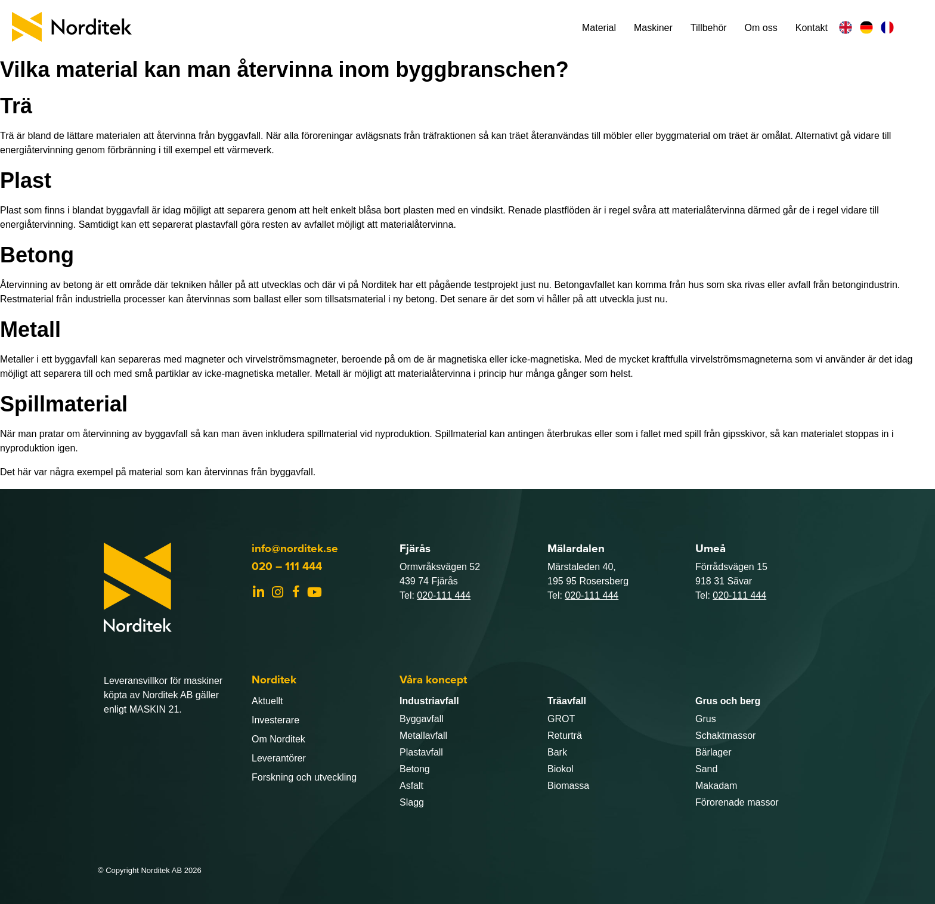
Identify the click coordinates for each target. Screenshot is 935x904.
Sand (706, 769)
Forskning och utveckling (304, 777)
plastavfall (216, 224)
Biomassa (568, 786)
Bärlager (713, 752)
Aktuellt (267, 701)
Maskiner (653, 28)
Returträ (564, 735)
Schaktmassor (725, 735)
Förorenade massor (737, 802)
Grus (705, 719)
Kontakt (811, 28)
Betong (415, 769)
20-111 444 (594, 595)
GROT (561, 719)
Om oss (761, 28)
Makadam (716, 786)
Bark (557, 752)
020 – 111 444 (287, 566)
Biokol (560, 769)
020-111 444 (443, 595)
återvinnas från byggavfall (258, 472)
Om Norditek (278, 739)
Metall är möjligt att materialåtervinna (392, 374)
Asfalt (411, 786)
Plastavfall (421, 752)
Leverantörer (279, 758)
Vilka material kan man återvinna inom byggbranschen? (284, 69)
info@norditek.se (295, 548)
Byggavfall (422, 719)
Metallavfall (423, 735)
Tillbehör (709, 28)
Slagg (412, 802)
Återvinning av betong (46, 285)
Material (599, 28)
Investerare (275, 720)
